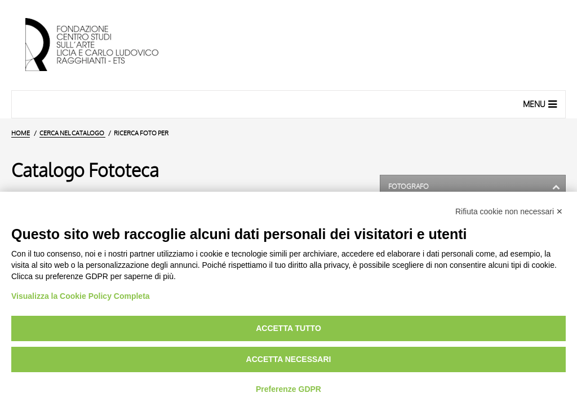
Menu (541, 103)
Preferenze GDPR (288, 389)
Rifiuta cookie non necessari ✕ (509, 211)
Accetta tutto (288, 328)
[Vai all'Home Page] (101, 45)
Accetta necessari (288, 359)
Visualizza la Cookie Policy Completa (80, 296)
